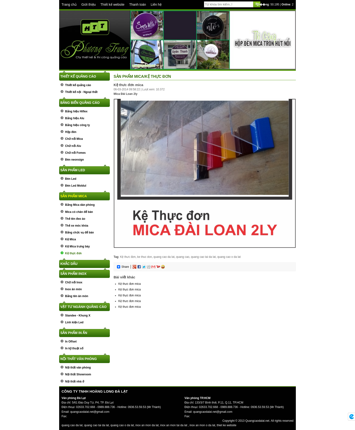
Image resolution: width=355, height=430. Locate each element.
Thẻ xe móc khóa (76, 225)
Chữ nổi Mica (74, 138)
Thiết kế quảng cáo (78, 76)
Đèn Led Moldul (75, 185)
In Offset (71, 341)
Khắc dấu (68, 264)
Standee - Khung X (77, 315)
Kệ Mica (70, 239)
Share (123, 267)
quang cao (182, 257)
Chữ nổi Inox (73, 282)
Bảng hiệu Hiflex (76, 111)
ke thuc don (144, 257)
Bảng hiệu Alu (74, 118)
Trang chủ (69, 4)
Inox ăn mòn (73, 289)
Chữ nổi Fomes (75, 152)
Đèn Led (70, 178)
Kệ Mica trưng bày (77, 246)
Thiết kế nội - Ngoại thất (81, 92)
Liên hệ (156, 4)
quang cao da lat (164, 257)
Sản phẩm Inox (73, 274)
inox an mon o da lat (202, 425)
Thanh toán (137, 4)
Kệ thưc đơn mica (129, 283)
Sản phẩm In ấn (73, 333)
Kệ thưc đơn (128, 257)
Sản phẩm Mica (73, 196)
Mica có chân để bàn (79, 212)
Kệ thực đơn (73, 253)
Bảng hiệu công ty (77, 125)
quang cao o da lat (229, 257)
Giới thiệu (88, 4)
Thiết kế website (112, 4)
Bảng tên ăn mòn (76, 296)
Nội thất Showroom (78, 374)
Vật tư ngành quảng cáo (83, 307)
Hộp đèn (70, 132)
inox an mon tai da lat (173, 425)
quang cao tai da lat (203, 257)
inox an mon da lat (147, 425)
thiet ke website (226, 425)
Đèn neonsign (74, 159)
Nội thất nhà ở (74, 381)
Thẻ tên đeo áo (75, 218)
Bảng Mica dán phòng (80, 204)
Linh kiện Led (74, 322)
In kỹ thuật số (74, 348)
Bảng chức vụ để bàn (79, 232)
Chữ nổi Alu (73, 146)
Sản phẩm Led (72, 170)
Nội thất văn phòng (78, 359)
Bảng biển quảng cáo (80, 103)
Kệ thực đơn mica (129, 289)
